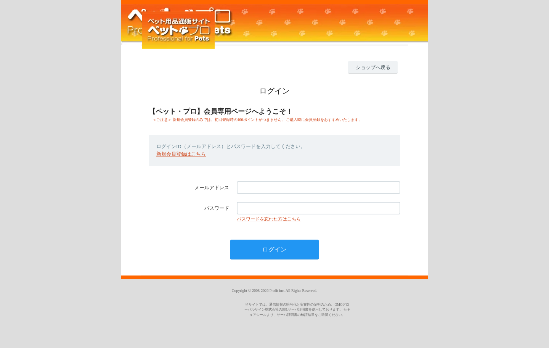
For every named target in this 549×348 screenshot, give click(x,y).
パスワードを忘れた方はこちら (269, 219)
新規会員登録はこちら (181, 154)
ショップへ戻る (373, 67)
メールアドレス (211, 187)
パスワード (216, 208)
